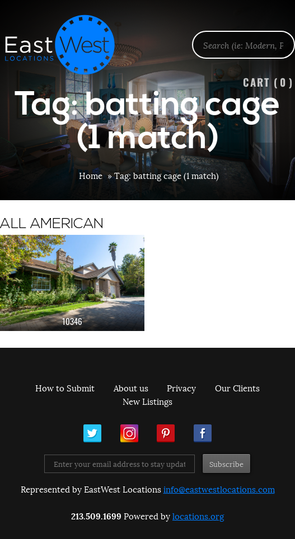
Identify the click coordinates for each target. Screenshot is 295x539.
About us (131, 387)
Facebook (203, 433)
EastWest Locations (67, 44)
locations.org (198, 515)
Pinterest (166, 433)
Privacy (181, 387)
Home (90, 175)
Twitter (92, 433)
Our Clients (237, 387)
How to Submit (65, 387)
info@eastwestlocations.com (219, 488)
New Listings (147, 401)
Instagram (129, 433)
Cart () (268, 81)
